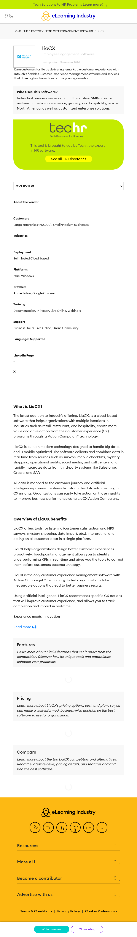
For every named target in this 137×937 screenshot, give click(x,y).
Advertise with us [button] (68, 894)
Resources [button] (68, 845)
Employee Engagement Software (70, 31)
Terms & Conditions (36, 911)
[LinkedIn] (61, 827)
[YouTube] (75, 827)
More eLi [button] (68, 861)
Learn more (95, 4)
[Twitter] (48, 827)
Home (17, 31)
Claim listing (87, 929)
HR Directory (33, 31)
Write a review (52, 929)
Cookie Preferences (101, 911)
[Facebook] (35, 827)
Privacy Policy (68, 911)
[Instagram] (102, 827)
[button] (68, 626)
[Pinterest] (88, 827)
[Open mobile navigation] (8, 16)
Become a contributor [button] (68, 878)
